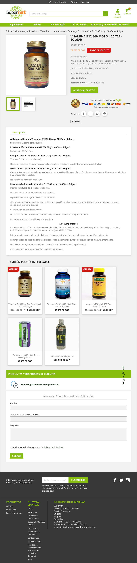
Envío (30, 508)
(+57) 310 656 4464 (57, 2)
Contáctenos (33, 538)
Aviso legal (32, 512)
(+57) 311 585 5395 (80, 2)
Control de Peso (79, 24)
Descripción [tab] (18, 132)
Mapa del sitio (34, 541)
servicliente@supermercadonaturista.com (75, 527)
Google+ (97, 113)
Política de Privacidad (53, 447)
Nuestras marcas (120, 24)
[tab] (68, 384)
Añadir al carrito (84, 90)
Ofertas (9, 506)
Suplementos (17, 24)
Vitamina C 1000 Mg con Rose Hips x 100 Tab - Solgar (24, 305)
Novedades (11, 509)
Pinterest (104, 113)
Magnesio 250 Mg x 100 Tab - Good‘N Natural (99, 305)
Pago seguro (33, 528)
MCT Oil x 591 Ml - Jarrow (62, 356)
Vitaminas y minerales (100, 24)
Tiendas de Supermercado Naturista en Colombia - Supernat (34, 550)
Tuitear (90, 113)
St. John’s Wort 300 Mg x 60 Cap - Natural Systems (62, 305)
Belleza (37, 24)
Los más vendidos (14, 513)
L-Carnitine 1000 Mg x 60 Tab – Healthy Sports (25, 356)
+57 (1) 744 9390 (73, 521)
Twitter (121, 480)
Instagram (127, 480)
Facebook (115, 480)
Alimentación (58, 24)
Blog (30, 559)
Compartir (83, 113)
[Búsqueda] (68, 13)
